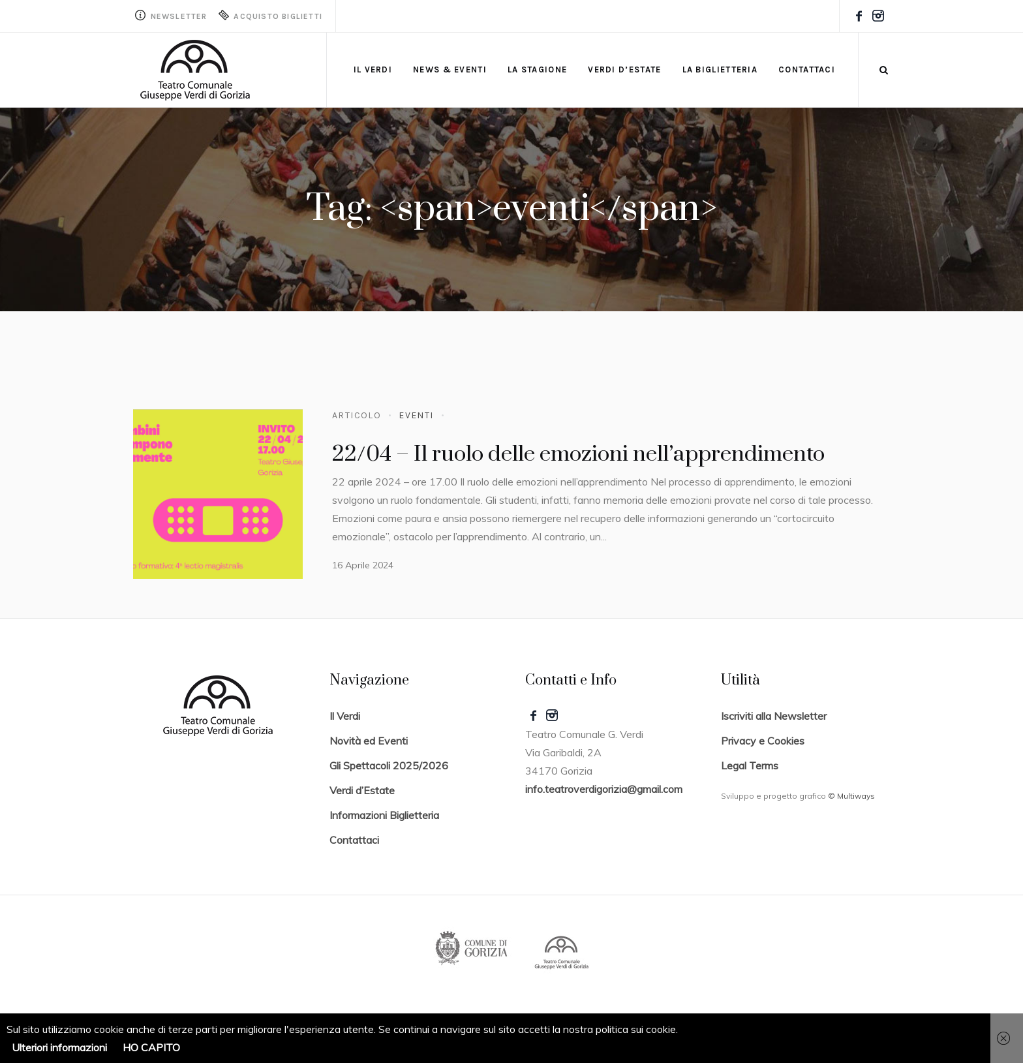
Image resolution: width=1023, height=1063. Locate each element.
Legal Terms (749, 765)
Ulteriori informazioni (59, 1047)
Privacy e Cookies (762, 740)
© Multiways (851, 796)
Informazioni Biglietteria (384, 815)
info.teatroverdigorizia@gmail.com (603, 788)
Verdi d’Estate (362, 790)
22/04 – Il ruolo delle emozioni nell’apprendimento (578, 454)
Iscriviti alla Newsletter (774, 715)
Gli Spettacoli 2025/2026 (388, 765)
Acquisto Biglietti (269, 15)
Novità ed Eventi (368, 740)
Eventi (416, 415)
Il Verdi (344, 715)
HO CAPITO (151, 1047)
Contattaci (354, 839)
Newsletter (170, 15)
